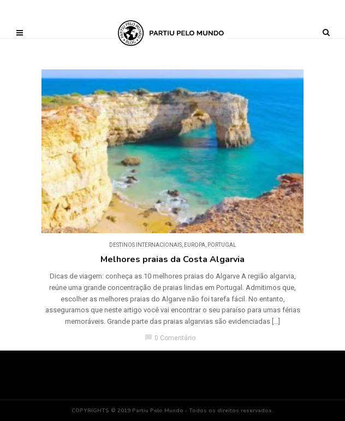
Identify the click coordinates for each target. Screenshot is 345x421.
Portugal (221, 245)
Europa (194, 245)
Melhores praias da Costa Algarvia (172, 259)
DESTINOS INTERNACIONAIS (145, 245)
